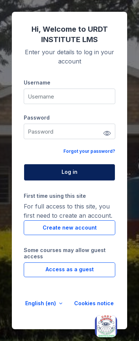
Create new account (70, 227)
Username (37, 82)
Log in (69, 172)
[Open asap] (106, 326)
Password (37, 117)
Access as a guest (70, 269)
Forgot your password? (89, 151)
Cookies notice (94, 303)
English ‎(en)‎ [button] (41, 303)
